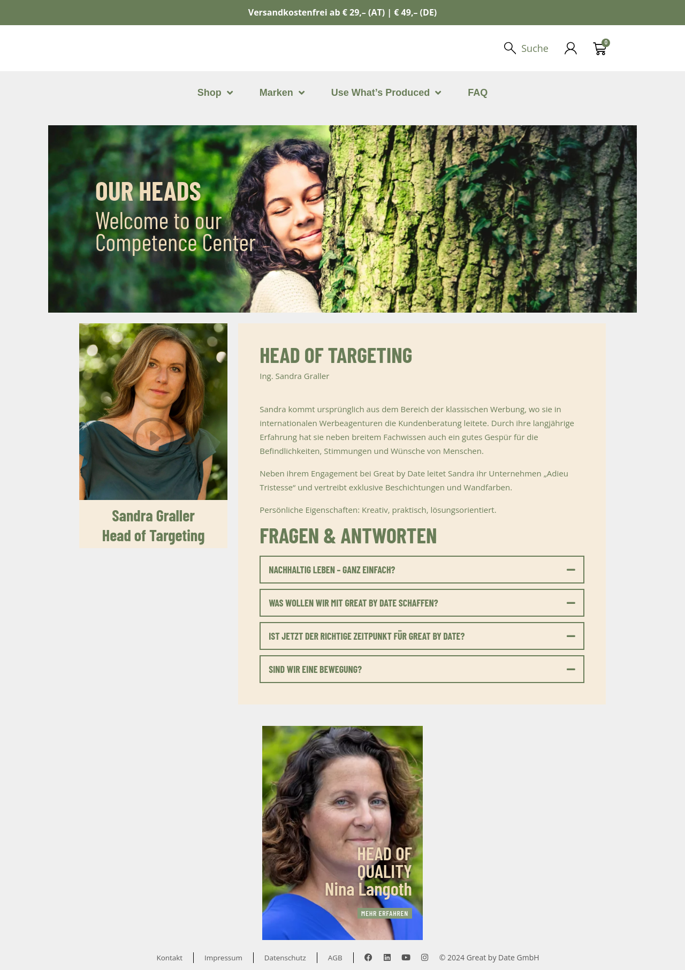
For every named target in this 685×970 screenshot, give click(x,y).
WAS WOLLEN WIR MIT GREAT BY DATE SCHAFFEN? (353, 603)
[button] (422, 569)
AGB (337, 957)
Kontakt (167, 957)
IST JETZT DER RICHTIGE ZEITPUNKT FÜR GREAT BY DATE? (367, 636)
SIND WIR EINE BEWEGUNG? (315, 669)
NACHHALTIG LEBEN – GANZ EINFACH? (332, 569)
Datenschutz (286, 957)
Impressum (222, 957)
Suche (534, 48)
